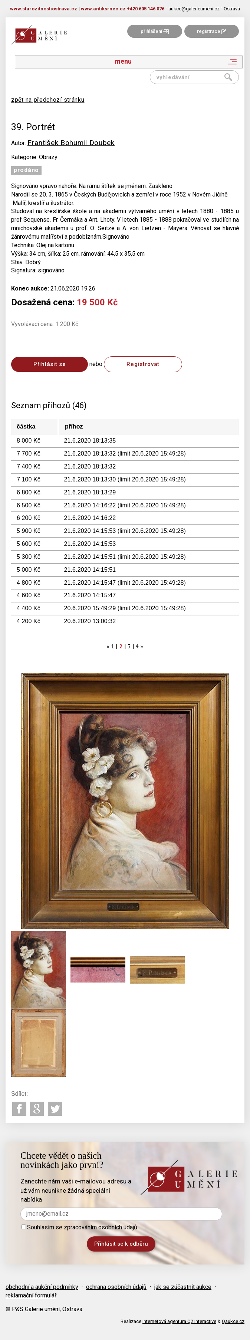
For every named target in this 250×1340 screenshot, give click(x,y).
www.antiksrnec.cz (103, 8)
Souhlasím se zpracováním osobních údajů (79, 1227)
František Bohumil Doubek (71, 142)
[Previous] (108, 646)
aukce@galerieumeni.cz (194, 8)
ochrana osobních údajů (116, 1286)
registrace (211, 31)
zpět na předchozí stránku (48, 99)
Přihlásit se (49, 364)
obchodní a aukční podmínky (42, 1286)
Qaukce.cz (233, 1321)
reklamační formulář (31, 1295)
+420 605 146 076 (145, 8)
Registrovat (142, 364)
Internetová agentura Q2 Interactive (179, 1321)
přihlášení (155, 31)
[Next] (141, 646)
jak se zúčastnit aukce (182, 1286)
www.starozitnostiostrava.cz (43, 8)
